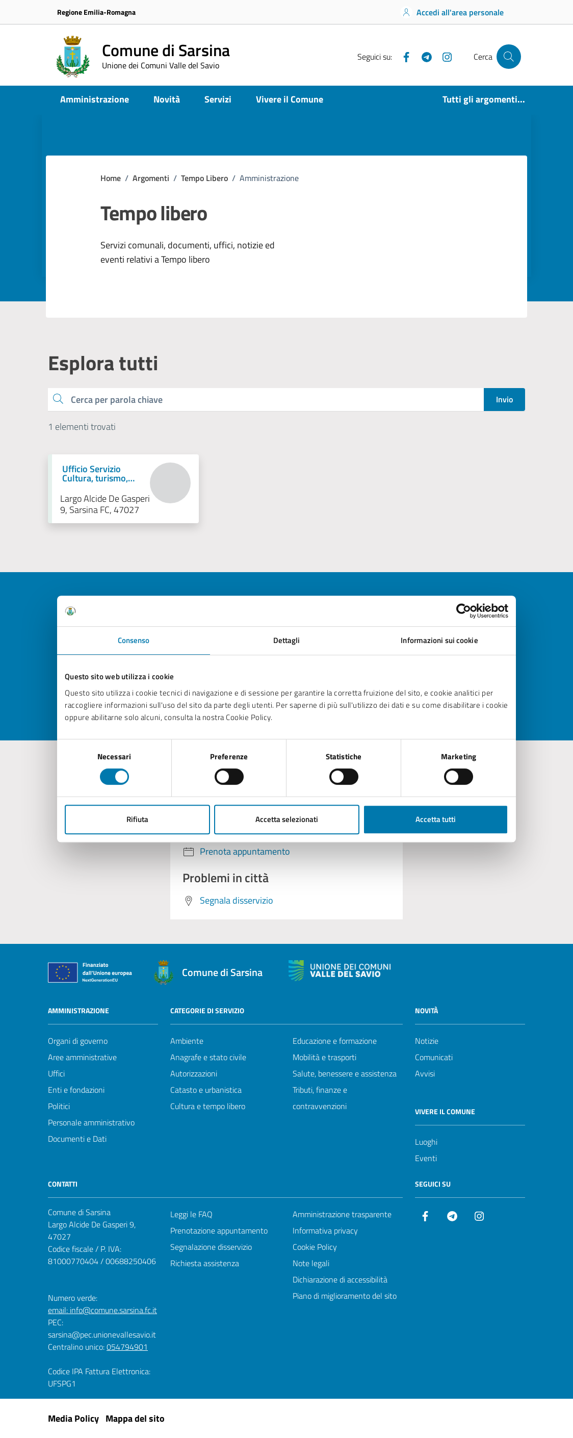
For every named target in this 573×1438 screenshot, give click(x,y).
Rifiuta (137, 819)
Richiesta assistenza (204, 1263)
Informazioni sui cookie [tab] (439, 640)
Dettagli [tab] (286, 640)
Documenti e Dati (77, 1139)
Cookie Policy (315, 1247)
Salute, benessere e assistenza (345, 1073)
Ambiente (186, 1041)
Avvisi (425, 1073)
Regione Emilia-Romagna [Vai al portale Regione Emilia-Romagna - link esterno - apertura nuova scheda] (96, 12)
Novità (166, 99)
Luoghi (426, 1142)
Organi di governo (78, 1041)
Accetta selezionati (286, 819)
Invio (504, 399)
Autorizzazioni (193, 1073)
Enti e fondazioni (76, 1090)
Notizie (426, 1041)
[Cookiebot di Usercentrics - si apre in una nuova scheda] (463, 611)
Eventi (426, 1158)
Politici (59, 1106)
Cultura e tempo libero (207, 1106)
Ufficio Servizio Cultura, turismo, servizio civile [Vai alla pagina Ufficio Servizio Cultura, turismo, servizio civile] (95, 474)
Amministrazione (94, 99)
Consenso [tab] (134, 640)
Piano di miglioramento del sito (345, 1296)
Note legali (311, 1263)
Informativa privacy (325, 1230)
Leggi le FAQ (191, 1214)
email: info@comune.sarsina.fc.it (102, 1310)
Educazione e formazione (335, 1041)
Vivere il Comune (289, 99)
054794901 (127, 1347)
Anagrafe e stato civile (208, 1057)
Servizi (217, 99)
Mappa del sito (135, 1418)
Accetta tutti (435, 819)
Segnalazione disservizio (211, 1247)
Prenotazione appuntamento (219, 1230)
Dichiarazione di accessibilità (340, 1279)
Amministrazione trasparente (342, 1214)
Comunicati (434, 1057)
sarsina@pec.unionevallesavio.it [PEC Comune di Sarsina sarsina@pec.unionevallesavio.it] (102, 1334)
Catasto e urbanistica (206, 1090)
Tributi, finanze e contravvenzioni (320, 1098)
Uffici (56, 1073)
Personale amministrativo (91, 1122)
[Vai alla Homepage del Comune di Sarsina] (141, 57)
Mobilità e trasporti (324, 1057)
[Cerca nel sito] (509, 56)
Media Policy (73, 1418)
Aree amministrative (82, 1057)
